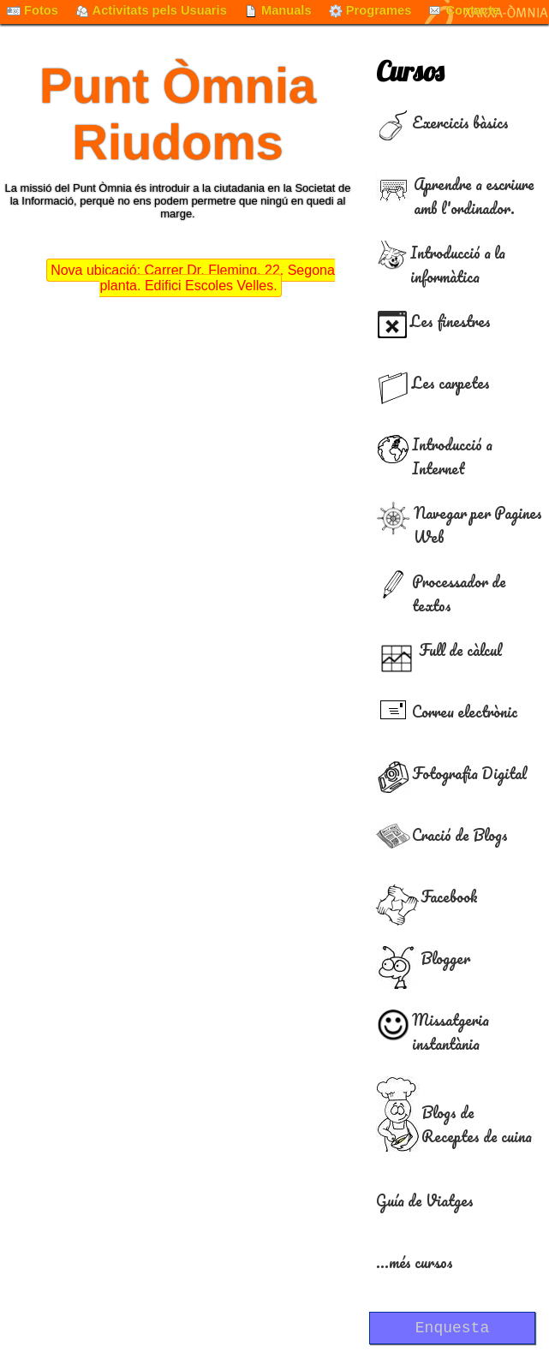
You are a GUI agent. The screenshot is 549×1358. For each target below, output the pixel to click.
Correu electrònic (464, 712)
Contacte (463, 10)
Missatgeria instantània (450, 1032)
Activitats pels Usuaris (151, 10)
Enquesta (452, 1328)
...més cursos (414, 1262)
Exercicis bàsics (460, 122)
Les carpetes (451, 383)
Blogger (445, 958)
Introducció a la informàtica (457, 265)
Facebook (449, 896)
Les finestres (450, 321)
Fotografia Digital (469, 773)
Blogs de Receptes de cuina (476, 1124)
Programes (370, 10)
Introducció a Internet (452, 456)
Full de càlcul (460, 650)
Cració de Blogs (460, 835)
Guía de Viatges (425, 1200)
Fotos (32, 10)
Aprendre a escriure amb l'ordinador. (474, 196)
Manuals (278, 10)
